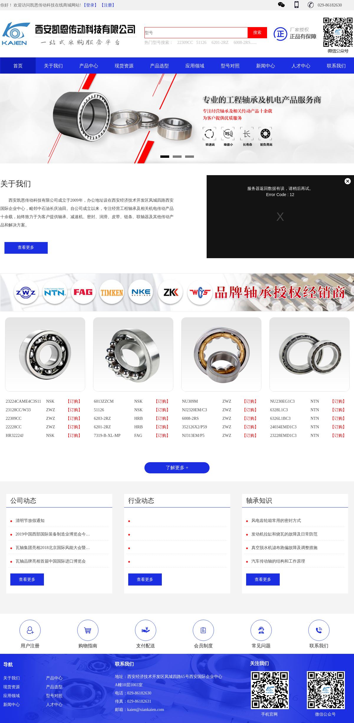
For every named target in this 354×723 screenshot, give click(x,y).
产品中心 (88, 65)
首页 (18, 65)
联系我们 (336, 65)
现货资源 (124, 65)
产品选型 (159, 65)
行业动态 (141, 500)
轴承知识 (259, 500)
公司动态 (23, 500)
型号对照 (230, 65)
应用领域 (194, 65)
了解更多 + (177, 467)
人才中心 (301, 65)
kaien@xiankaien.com (145, 709)
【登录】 (90, 5)
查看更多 (26, 247)
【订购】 (74, 401)
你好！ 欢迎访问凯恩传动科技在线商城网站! (41, 5)
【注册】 (108, 5)
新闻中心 (265, 65)
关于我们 (53, 65)
